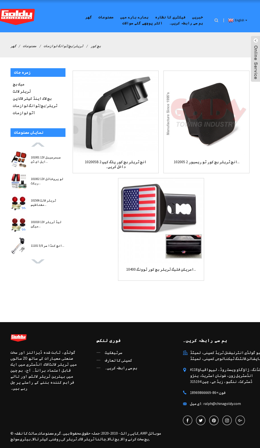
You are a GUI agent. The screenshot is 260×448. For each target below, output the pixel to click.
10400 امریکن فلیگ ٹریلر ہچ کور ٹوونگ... (161, 269)
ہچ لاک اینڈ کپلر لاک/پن (32, 98)
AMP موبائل (150, 433)
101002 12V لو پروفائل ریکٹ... (47, 181)
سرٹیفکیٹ (113, 352)
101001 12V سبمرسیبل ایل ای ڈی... (46, 159)
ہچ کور (96, 46)
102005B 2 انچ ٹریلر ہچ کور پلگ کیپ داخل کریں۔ (115, 164)
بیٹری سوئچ (21, 439)
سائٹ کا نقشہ (25, 433)
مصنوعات (106, 17)
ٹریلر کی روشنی (63, 439)
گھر (88, 17)
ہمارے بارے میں (134, 17)
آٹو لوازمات (24, 112)
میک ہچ (18, 84)
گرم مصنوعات (50, 433)
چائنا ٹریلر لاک (92, 439)
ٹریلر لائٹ (22, 91)
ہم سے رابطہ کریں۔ (186, 23)
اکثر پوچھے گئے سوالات (142, 23)
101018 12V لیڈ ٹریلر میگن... (46, 224)
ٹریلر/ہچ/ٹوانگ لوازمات (63, 46)
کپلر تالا (40, 439)
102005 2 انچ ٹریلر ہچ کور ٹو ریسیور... (206, 162)
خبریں (197, 17)
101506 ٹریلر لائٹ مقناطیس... (43, 202)
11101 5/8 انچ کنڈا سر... (47, 246)
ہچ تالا (113, 439)
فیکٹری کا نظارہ (170, 17)
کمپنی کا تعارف (118, 360)
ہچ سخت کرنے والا (135, 439)
